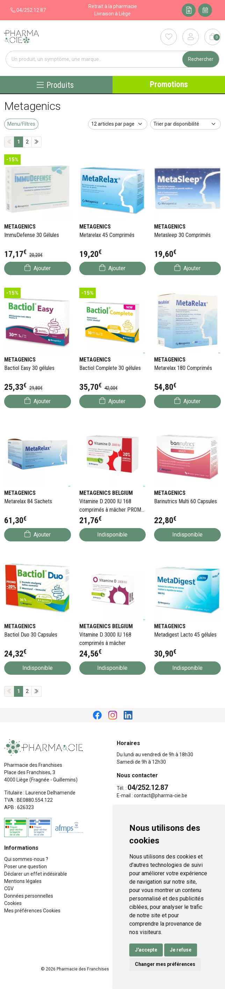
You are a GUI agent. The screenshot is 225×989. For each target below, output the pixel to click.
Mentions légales (23, 881)
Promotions (169, 84)
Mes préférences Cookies (32, 910)
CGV (9, 888)
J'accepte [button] (146, 950)
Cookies (13, 903)
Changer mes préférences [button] (165, 964)
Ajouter (37, 268)
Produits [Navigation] (55, 85)
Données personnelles (28, 896)
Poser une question (25, 866)
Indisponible (112, 534)
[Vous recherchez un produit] (94, 59)
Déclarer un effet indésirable (35, 874)
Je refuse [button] (180, 950)
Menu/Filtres (21, 124)
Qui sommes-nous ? (26, 859)
